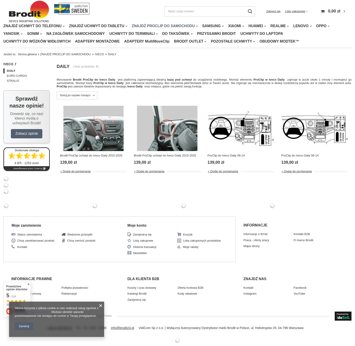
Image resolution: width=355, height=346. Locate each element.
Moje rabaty (190, 247)
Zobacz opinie (26, 133)
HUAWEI (256, 26)
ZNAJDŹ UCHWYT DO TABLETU (96, 26)
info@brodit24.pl (122, 328)
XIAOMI (234, 26)
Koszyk (187, 234)
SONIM (33, 34)
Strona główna (27, 54)
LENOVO (301, 26)
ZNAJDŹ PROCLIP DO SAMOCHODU (163, 26)
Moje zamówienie (26, 225)
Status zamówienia (29, 234)
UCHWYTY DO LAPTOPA (261, 34)
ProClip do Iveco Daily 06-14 (226, 155)
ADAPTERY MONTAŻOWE (97, 41)
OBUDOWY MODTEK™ (279, 41)
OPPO (321, 26)
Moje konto (136, 225)
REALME (278, 26)
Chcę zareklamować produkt (35, 240)
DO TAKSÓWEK (176, 34)
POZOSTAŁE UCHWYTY (231, 41)
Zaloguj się (273, 11)
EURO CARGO (17, 75)
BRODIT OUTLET (189, 41)
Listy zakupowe (295, 11)
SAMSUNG (211, 26)
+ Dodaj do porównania (75, 171)
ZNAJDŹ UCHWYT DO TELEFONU (32, 26)
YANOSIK (11, 34)
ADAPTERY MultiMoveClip (147, 41)
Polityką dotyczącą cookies (32, 312)
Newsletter (140, 253)
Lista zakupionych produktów (202, 240)
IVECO (99, 54)
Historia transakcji (144, 247)
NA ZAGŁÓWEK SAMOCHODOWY (75, 34)
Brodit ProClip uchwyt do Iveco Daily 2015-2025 (91, 155)
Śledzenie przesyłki (79, 234)
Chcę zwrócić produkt (81, 240)
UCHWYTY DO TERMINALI (132, 34)
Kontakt (22, 247)
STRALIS (13, 80)
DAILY (11, 70)
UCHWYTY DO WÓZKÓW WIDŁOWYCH (37, 41)
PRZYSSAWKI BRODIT (216, 34)
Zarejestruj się (142, 234)
